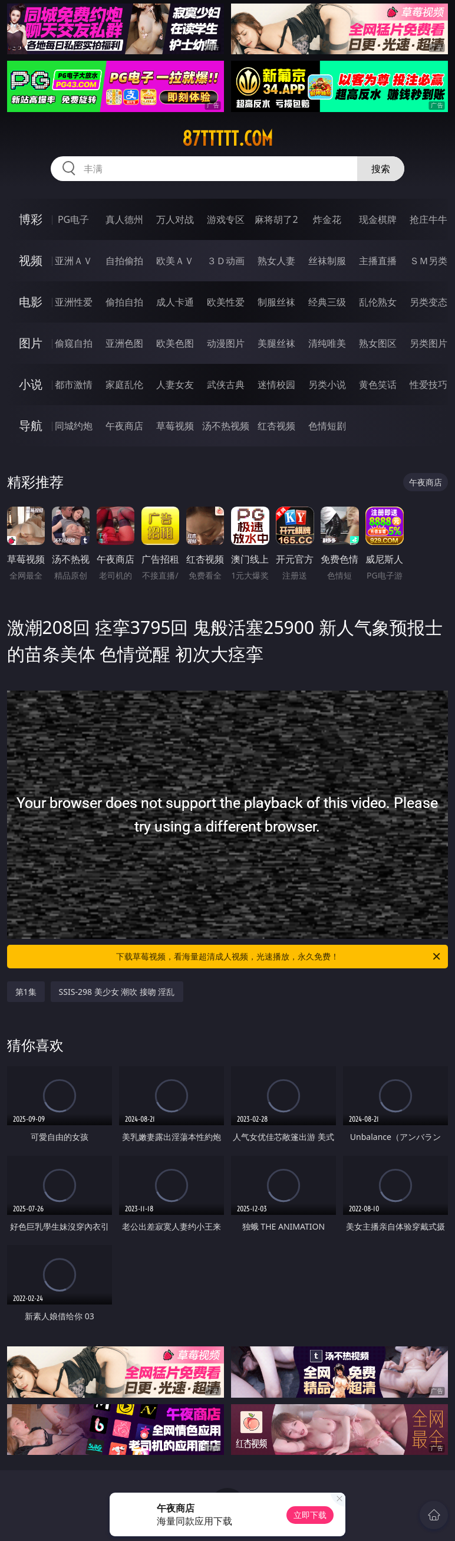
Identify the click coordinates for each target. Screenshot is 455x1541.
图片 (30, 343)
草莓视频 (175, 425)
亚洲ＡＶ (74, 260)
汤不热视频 (225, 425)
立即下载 (310, 1514)
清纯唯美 (327, 343)
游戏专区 (226, 219)
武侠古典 (226, 384)
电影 (30, 302)
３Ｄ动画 (226, 260)
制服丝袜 (276, 301)
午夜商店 (124, 425)
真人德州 (124, 219)
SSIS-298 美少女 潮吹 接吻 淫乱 (117, 991)
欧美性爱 (226, 301)
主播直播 (378, 260)
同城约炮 (74, 425)
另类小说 (327, 384)
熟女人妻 (276, 260)
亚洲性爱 (74, 301)
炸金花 (327, 219)
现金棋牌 (378, 219)
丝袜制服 (327, 260)
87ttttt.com (227, 138)
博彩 (30, 219)
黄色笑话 (378, 384)
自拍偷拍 (124, 260)
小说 (30, 384)
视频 (30, 260)
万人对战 (175, 219)
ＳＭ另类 (428, 260)
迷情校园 (276, 384)
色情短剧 (327, 425)
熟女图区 (378, 343)
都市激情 (74, 384)
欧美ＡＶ (175, 260)
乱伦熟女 (378, 301)
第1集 (26, 991)
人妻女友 (175, 384)
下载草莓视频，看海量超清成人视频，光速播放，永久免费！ (279, 956)
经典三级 (327, 301)
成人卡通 (175, 301)
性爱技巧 (428, 384)
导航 (30, 425)
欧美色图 (175, 343)
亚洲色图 (124, 343)
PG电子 (73, 219)
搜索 (380, 168)
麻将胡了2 (276, 219)
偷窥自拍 (74, 343)
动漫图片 (226, 343)
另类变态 (428, 301)
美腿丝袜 (276, 343)
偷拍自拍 (124, 301)
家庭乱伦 (124, 384)
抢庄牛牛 (428, 219)
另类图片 (428, 343)
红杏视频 (276, 425)
